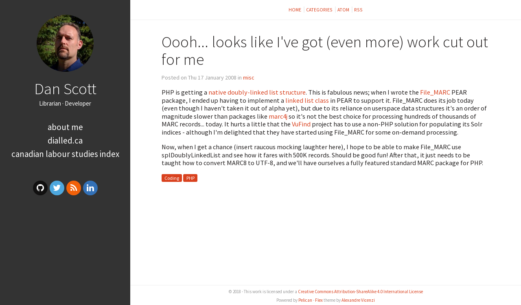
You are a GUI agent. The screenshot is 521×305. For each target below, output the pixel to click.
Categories (319, 10)
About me (65, 127)
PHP (190, 178)
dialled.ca (65, 140)
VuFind (301, 124)
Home (295, 10)
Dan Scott (65, 88)
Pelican (305, 300)
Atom (343, 10)
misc (248, 77)
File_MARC (435, 92)
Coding (171, 178)
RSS (358, 10)
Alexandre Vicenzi (358, 300)
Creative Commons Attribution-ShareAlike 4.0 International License (360, 291)
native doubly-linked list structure (257, 92)
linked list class (307, 100)
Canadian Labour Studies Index (65, 153)
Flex (319, 300)
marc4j (278, 116)
